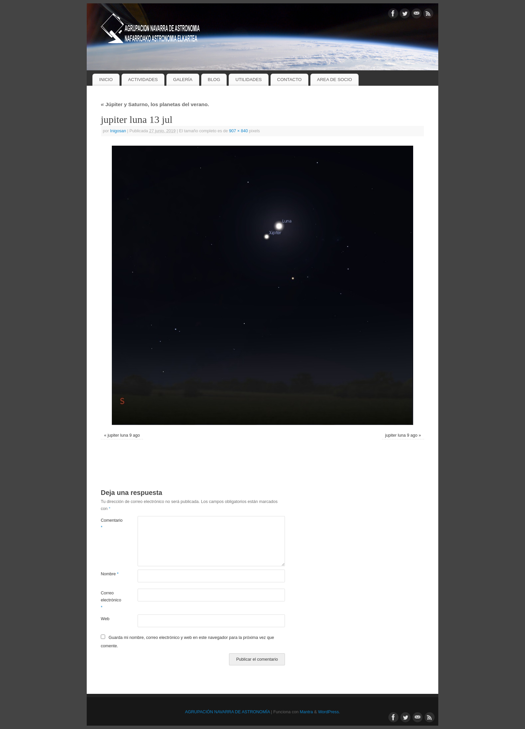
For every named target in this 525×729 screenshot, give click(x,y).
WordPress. (329, 712)
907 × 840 (238, 131)
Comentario (110, 524)
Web (105, 618)
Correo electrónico (110, 600)
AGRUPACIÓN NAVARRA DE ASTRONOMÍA (227, 712)
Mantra (306, 712)
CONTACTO (289, 79)
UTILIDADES (248, 79)
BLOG (214, 79)
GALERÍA (183, 79)
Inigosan (118, 131)
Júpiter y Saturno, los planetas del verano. (155, 104)
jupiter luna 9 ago (123, 435)
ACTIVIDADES (143, 79)
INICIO (106, 79)
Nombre (110, 574)
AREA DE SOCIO (334, 79)
